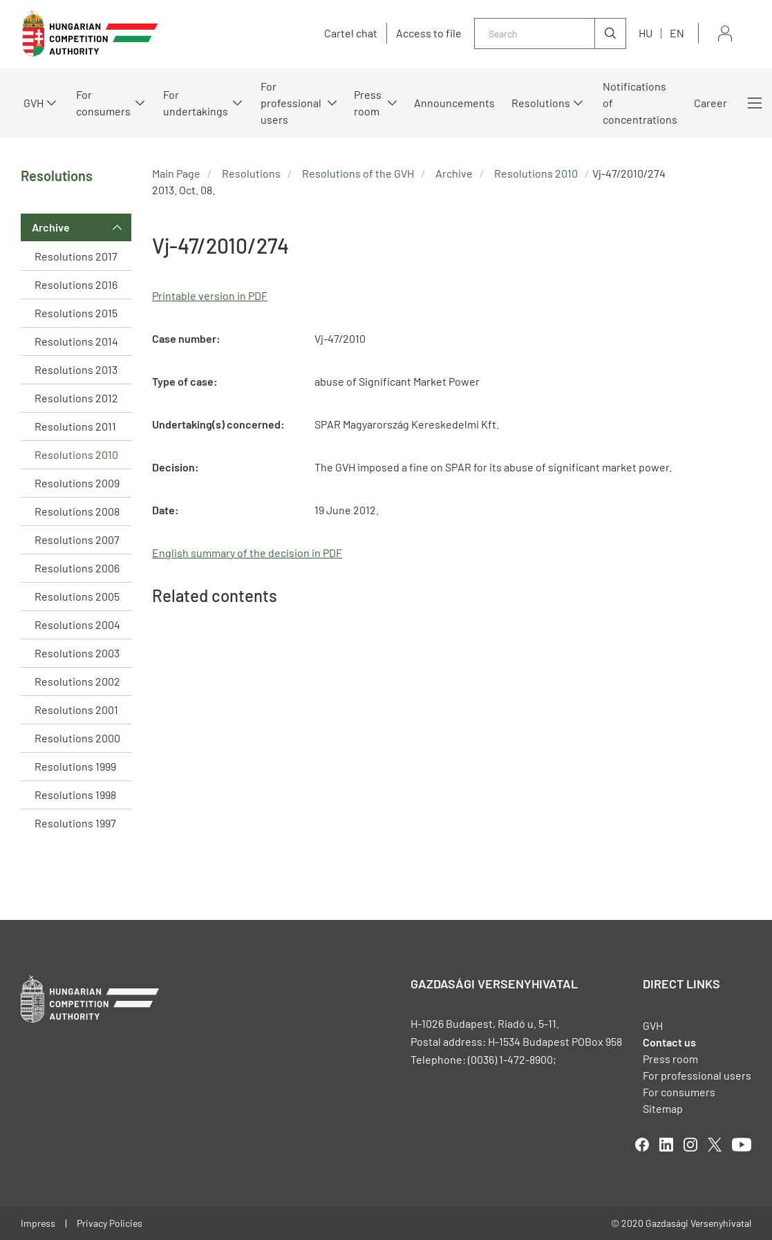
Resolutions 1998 (75, 794)
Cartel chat (350, 33)
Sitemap (663, 1108)
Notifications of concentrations (640, 102)
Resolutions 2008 (77, 511)
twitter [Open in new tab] (715, 1145)
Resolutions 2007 (77, 539)
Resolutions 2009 (77, 482)
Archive (51, 227)
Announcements (454, 102)
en (677, 32)
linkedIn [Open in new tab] (666, 1145)
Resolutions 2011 (75, 426)
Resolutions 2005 (77, 596)
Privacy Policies (109, 1223)
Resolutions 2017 (76, 256)
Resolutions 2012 (76, 397)
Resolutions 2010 (76, 454)
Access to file (429, 33)
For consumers (103, 103)
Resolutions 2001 (76, 709)
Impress (38, 1223)
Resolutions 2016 (76, 284)
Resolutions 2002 (77, 681)
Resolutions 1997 (75, 822)
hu (645, 32)
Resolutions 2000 (77, 737)
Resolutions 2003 (77, 652)
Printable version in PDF (209, 295)
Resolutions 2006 (77, 567)
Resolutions (540, 102)
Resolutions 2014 (76, 341)
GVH (33, 102)
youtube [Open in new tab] (741, 1145)
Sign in (725, 33)
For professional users (291, 102)
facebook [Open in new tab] (642, 1145)
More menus (755, 103)
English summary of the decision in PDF (247, 552)
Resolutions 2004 (77, 624)
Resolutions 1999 (75, 766)
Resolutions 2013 (76, 369)
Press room (368, 103)
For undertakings (195, 103)
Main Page (176, 173)
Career (710, 102)
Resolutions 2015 (76, 312)
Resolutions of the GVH (358, 173)
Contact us (669, 1042)
